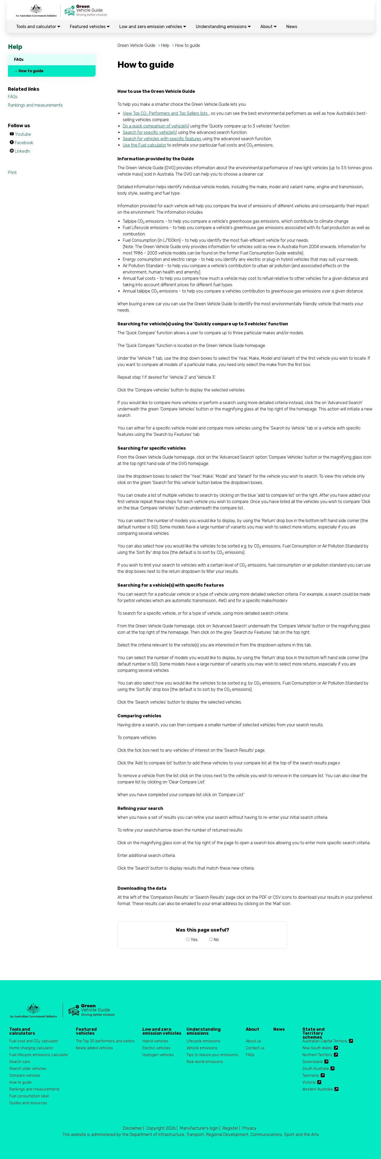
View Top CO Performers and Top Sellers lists (166, 113)
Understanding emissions (223, 26)
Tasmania (310, 1075)
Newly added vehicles (94, 1048)
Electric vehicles (156, 1048)
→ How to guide (28, 71)
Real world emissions (205, 1062)
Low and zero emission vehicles (152, 26)
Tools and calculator (38, 26)
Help (165, 45)
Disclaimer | (133, 1128)
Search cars (19, 1062)
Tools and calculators (22, 1031)
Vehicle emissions (202, 1048)
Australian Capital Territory (324, 1041)
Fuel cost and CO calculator (33, 1041)
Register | (231, 1128)
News (291, 26)
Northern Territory (317, 1055)
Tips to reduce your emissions (212, 1055)
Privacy (249, 1128)
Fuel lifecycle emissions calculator (38, 1055)
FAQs (19, 59)
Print (12, 172)
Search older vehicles (27, 1068)
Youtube (23, 134)
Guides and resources (28, 1103)
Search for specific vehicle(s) (150, 132)
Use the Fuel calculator (144, 145)
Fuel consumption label (29, 1096)
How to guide (187, 45)
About (268, 26)
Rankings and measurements (35, 105)
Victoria (308, 1082)
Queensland (312, 1062)
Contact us (255, 1048)
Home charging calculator (31, 1048)
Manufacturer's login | (200, 1128)
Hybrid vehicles (155, 1041)
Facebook (24, 142)
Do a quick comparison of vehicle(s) (156, 126)
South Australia (315, 1068)
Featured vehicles (90, 26)
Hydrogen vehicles (158, 1055)
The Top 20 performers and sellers (105, 1041)
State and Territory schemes (313, 1031)
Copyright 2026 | (162, 1128)
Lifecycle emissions (203, 1041)
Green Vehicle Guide (136, 45)
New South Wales (317, 1048)
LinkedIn (22, 151)
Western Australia (317, 1089)
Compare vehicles (24, 1075)
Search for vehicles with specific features (162, 138)
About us (253, 1041)
